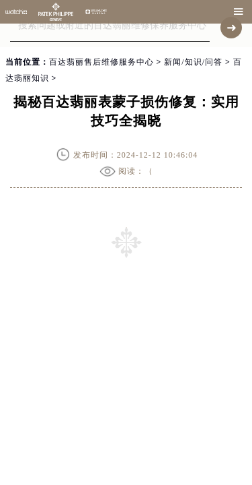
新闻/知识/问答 (193, 62)
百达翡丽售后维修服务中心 (101, 62)
